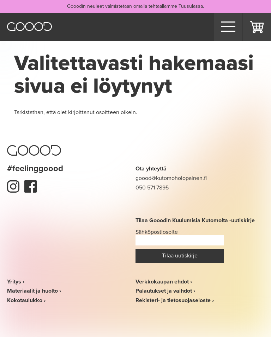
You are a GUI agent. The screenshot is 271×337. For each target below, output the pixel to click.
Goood (29, 26)
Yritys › (15, 281)
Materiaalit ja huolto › (34, 291)
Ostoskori (257, 27)
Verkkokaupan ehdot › (164, 281)
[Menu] (228, 27)
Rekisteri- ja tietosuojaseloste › (175, 300)
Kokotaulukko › (26, 300)
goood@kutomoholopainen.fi (171, 178)
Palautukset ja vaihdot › (165, 291)
